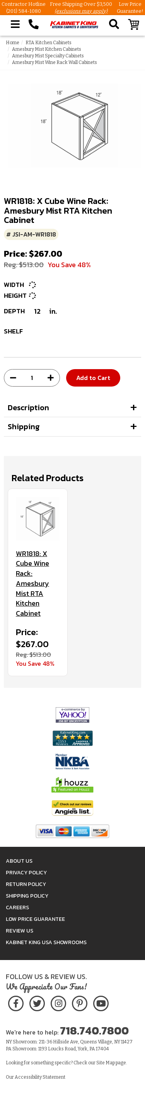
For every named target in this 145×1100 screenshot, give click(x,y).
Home (12, 42)
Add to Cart (93, 377)
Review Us (19, 931)
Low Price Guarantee (35, 919)
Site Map (105, 1062)
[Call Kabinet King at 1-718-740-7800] (34, 24)
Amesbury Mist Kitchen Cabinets (46, 49)
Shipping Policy (27, 896)
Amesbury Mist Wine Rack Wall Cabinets (54, 62)
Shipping (24, 426)
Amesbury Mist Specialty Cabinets (48, 56)
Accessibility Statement (40, 1077)
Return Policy (26, 884)
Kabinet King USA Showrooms (46, 942)
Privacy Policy (26, 873)
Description (28, 407)
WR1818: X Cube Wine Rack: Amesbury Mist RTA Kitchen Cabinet (32, 583)
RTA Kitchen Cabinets (49, 42)
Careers (17, 907)
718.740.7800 (94, 1030)
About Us (19, 861)
